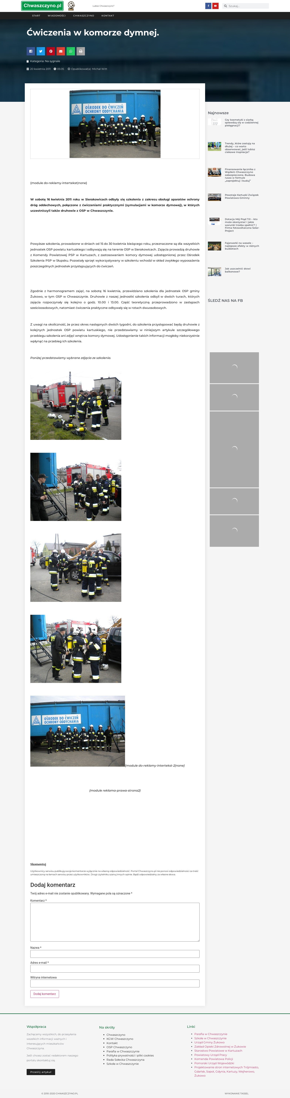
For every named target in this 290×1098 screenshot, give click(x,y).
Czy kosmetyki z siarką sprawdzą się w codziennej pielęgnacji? (241, 122)
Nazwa (35, 947)
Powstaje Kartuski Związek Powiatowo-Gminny (242, 196)
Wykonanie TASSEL (237, 1093)
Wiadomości (57, 15)
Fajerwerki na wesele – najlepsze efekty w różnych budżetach (242, 245)
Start (36, 15)
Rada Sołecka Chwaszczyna (125, 1059)
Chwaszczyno (83, 15)
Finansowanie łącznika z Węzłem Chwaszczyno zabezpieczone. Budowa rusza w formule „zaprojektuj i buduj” (240, 175)
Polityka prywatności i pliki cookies (130, 1055)
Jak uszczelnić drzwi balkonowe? (238, 270)
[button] (31, 51)
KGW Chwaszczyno (120, 1038)
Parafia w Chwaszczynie (123, 1051)
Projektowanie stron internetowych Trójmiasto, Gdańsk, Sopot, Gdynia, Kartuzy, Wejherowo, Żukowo (226, 1071)
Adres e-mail (39, 962)
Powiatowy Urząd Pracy (210, 1054)
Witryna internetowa (43, 977)
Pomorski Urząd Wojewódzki (214, 1063)
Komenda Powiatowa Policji (213, 1059)
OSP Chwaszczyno (119, 1047)
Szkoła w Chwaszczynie (123, 1063)
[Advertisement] (115, 829)
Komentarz (38, 900)
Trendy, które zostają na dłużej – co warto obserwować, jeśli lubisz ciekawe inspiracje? (240, 147)
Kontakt (108, 15)
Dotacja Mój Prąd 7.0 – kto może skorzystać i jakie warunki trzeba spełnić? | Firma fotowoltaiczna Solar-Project (242, 224)
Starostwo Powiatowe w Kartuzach (218, 1050)
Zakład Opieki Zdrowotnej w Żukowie (220, 1046)
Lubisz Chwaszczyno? (103, 6)
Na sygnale (52, 61)
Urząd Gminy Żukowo (209, 1042)
